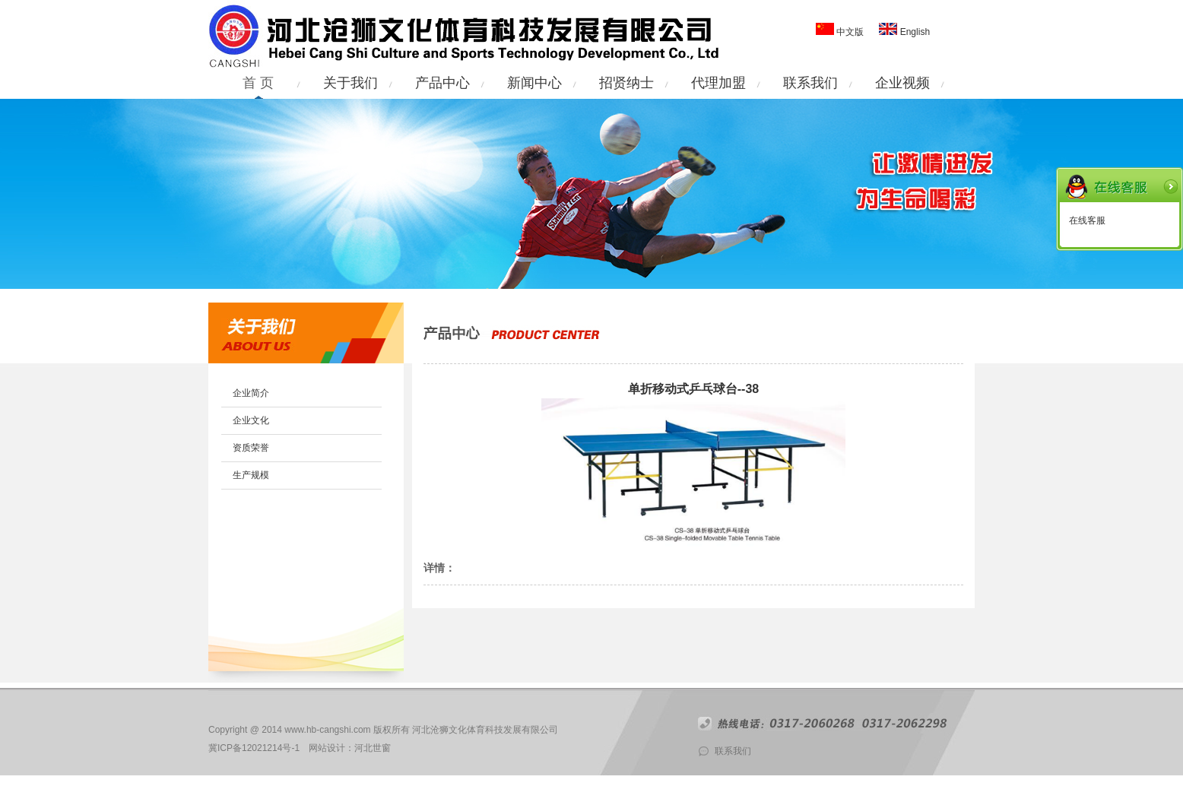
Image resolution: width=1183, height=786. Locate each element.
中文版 (850, 32)
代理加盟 (718, 82)
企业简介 (251, 393)
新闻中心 (534, 82)
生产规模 (251, 475)
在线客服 (1087, 220)
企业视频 (902, 82)
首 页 (258, 82)
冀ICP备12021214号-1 (254, 748)
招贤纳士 (626, 82)
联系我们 (810, 82)
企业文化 (251, 420)
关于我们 (350, 82)
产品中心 (442, 82)
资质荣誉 (251, 447)
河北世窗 (372, 748)
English (913, 32)
